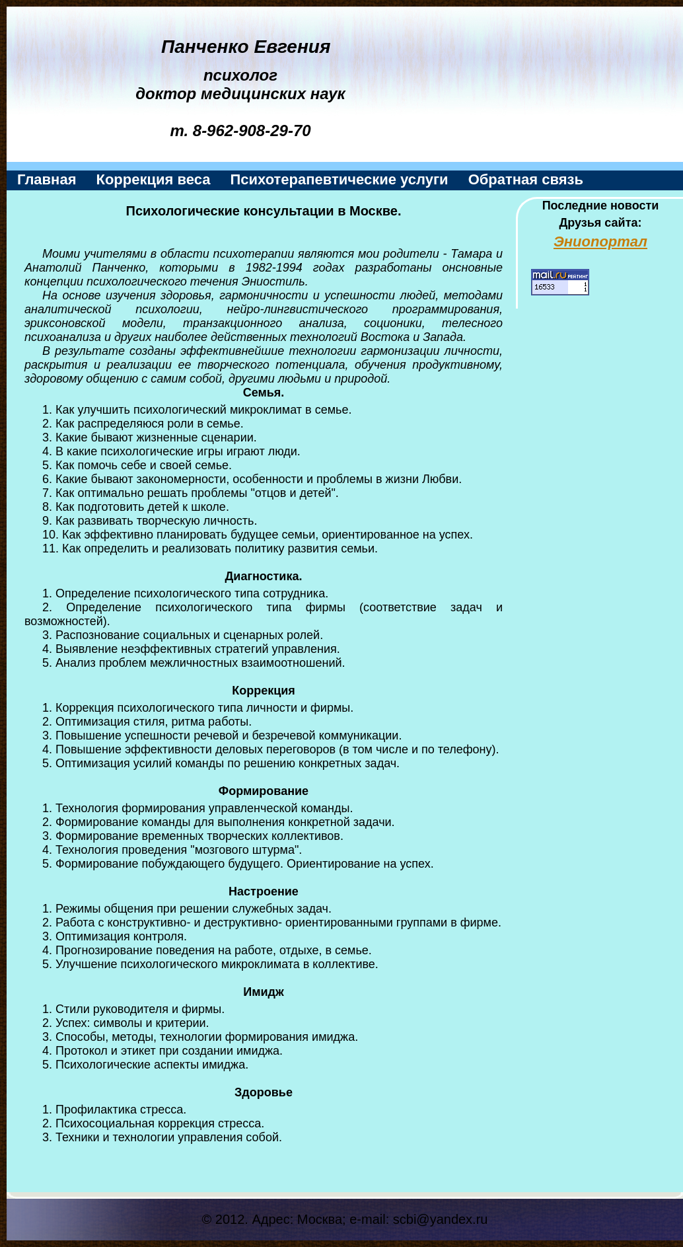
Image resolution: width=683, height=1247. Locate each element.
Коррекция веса (153, 179)
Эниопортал (600, 241)
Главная (46, 179)
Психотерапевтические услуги (339, 179)
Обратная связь (525, 179)
